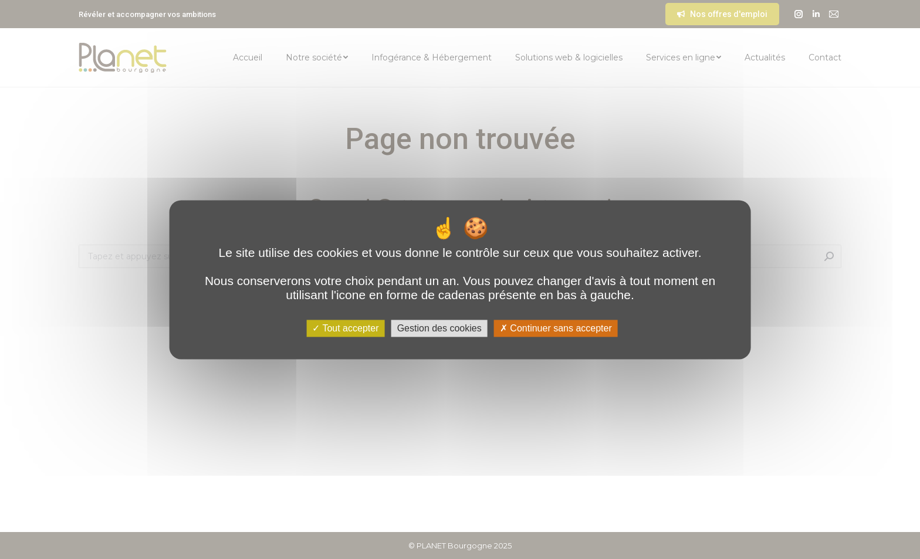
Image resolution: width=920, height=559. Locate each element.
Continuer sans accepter (556, 328)
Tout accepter (345, 328)
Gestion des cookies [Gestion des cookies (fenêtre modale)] (439, 328)
